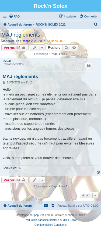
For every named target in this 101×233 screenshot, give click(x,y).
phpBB (38, 215)
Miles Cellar (69, 219)
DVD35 (7, 60)
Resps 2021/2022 (33, 41)
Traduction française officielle (41, 219)
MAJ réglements (20, 35)
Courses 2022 (56, 41)
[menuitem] (14, 16)
